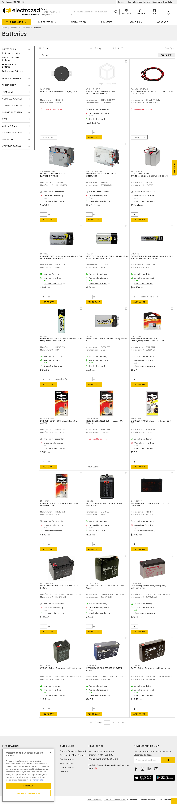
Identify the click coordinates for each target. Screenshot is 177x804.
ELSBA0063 (91, 666)
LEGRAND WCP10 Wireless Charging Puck (58, 91)
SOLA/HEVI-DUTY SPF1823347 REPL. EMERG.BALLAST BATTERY (101, 92)
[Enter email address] (147, 760)
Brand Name (9, 85)
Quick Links (67, 746)
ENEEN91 (44, 336)
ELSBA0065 (45, 666)
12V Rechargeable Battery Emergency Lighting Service (148, 587)
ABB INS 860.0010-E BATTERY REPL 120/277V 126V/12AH (150, 504)
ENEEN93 (89, 254)
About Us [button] (134, 22)
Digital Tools (79, 22)
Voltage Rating (11, 146)
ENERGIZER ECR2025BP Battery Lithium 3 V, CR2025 (104, 422)
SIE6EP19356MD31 (94, 171)
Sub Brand (8, 139)
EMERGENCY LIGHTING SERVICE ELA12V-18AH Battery (105, 587)
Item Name (8, 92)
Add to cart (94, 137)
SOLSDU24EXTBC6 (139, 89)
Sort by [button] (168, 48)
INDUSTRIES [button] (106, 22)
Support (9, 2)
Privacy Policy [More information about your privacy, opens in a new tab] (38, 780)
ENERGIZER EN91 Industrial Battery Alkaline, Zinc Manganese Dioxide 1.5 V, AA (61, 339)
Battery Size (9, 125)
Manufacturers (11, 78)
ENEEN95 (44, 254)
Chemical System (12, 112)
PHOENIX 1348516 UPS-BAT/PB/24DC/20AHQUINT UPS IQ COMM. (149, 175)
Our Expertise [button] (46, 22)
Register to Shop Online (163, 2)
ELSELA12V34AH (47, 583)
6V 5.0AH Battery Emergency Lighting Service (60, 668)
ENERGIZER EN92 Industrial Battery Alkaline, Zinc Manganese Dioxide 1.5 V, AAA (152, 257)
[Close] (51, 753)
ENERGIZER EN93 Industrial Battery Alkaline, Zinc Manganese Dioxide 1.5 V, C (107, 257)
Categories (9, 49)
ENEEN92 (135, 254)
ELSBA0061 (136, 666)
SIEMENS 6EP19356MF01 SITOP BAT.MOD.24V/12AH (53, 175)
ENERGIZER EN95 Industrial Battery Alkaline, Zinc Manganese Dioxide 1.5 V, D (61, 257)
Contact (162, 22)
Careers (64, 771)
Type (4, 119)
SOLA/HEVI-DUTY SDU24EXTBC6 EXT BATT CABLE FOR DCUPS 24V (152, 92)
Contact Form (67, 767)
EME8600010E (137, 501)
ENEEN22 (89, 336)
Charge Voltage (12, 132)
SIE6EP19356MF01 (48, 171)
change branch (47, 14)
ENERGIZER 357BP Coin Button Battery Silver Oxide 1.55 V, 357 (59, 504)
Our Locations (67, 759)
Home (4, 27)
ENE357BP (44, 501)
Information (10, 746)
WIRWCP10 (45, 89)
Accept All (28, 786)
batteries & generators (20, 27)
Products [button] (16, 22)
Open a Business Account (138, 2)
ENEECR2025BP (93, 418)
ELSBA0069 (136, 583)
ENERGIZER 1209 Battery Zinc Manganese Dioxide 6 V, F (104, 504)
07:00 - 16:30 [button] (49, 12)
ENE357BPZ (136, 418)
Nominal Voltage (12, 98)
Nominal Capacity (13, 105)
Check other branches (98, 119)
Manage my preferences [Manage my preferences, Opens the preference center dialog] (28, 793)
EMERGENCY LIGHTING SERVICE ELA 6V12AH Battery (104, 669)
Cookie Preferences (94, 800)
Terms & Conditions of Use (115, 800)
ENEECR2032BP (47, 418)
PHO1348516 (137, 171)
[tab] (16, 49)
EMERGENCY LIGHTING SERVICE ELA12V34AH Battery (59, 587)
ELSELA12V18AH (92, 583)
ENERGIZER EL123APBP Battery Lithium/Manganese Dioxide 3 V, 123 (147, 339)
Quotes (121, 2)
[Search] (95, 12)
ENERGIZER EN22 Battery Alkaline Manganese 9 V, (106, 339)
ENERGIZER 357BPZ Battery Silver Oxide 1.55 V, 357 (151, 422)
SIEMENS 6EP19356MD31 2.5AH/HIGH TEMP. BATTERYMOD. (104, 175)
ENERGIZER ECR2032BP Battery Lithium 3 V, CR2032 (59, 422)
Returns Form (67, 763)
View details (48, 137)
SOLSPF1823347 (93, 89)
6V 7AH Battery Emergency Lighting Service (150, 668)
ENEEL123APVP (137, 336)
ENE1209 (89, 501)
